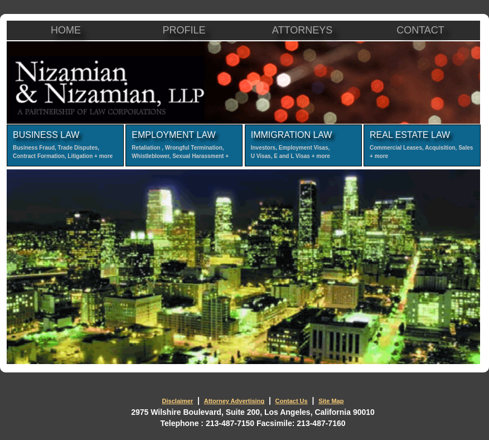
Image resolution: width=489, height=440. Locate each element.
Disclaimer (177, 401)
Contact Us (291, 401)
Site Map (330, 401)
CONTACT (420, 30)
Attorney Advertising (234, 401)
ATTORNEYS (302, 30)
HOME (66, 30)
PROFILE (183, 30)
